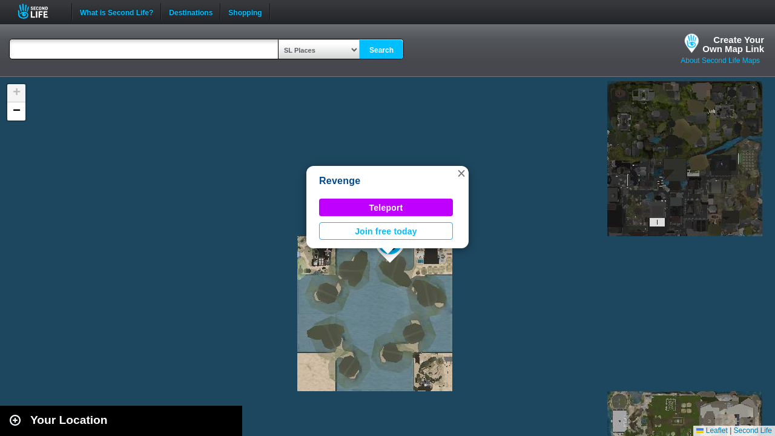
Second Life (39, 11)
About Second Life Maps (720, 60)
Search (381, 50)
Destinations (191, 11)
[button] (461, 173)
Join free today (386, 231)
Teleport (386, 208)
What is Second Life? (116, 11)
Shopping (245, 11)
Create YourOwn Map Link (733, 44)
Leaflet (711, 430)
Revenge (339, 181)
